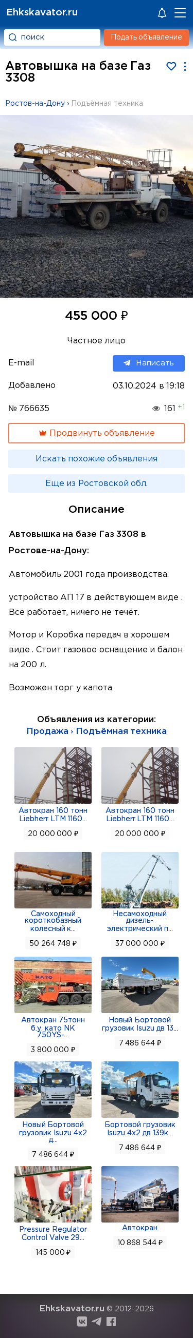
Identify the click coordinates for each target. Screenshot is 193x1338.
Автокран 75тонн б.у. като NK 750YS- (53, 1027)
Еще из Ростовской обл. (96, 484)
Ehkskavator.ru (42, 12)
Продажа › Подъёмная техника (96, 731)
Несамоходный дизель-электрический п (137, 921)
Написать (149, 363)
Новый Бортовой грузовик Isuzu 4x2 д (53, 1132)
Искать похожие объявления (97, 459)
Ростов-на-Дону (35, 104)
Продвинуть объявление (96, 433)
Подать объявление (147, 37)
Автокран (139, 1228)
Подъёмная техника (107, 104)
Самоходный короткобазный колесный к (53, 921)
